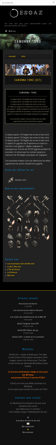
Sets (23, 56)
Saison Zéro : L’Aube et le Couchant (28, 337)
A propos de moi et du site (28, 420)
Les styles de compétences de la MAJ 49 (28, 317)
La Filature (12, 272)
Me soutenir (28, 432)
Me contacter (28, 426)
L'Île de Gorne (13, 269)
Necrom (10, 275)
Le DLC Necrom (14, 266)
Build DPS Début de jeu (28, 330)
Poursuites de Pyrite (28, 303)
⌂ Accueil (11, 56)
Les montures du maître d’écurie (28, 310)
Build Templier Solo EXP (28, 323)
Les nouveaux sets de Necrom (20, 263)
